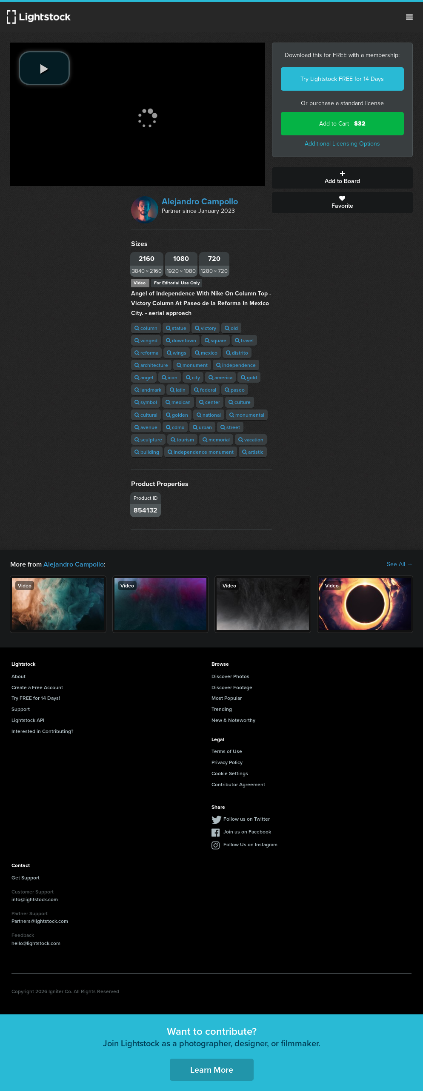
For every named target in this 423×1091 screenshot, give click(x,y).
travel (244, 340)
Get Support (25, 877)
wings (176, 352)
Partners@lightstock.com (39, 921)
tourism (182, 439)
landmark (147, 389)
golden (177, 414)
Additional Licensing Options (342, 143)
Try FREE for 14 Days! (35, 698)
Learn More (211, 1069)
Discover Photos (230, 676)
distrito (237, 352)
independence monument (201, 451)
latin (178, 389)
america (220, 377)
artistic (252, 451)
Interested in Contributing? (42, 731)
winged (145, 340)
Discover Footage (232, 687)
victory (205, 328)
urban (202, 427)
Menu (409, 17)
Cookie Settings (230, 773)
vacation (250, 439)
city (193, 377)
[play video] (44, 68)
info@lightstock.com (34, 899)
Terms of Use (227, 751)
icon (169, 377)
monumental (246, 414)
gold (249, 377)
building (146, 451)
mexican (178, 402)
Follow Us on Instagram (250, 844)
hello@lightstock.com (35, 943)
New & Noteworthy (233, 720)
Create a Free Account (37, 687)
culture (240, 402)
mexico (206, 352)
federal (205, 389)
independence (236, 365)
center (209, 402)
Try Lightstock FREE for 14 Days (342, 78)
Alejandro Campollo (200, 201)
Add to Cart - (342, 123)
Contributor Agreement (238, 784)
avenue (145, 427)
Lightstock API (27, 720)
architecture (151, 365)
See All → (400, 564)
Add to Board (342, 178)
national (209, 414)
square (215, 340)
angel (143, 377)
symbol (145, 402)
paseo (235, 389)
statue (176, 328)
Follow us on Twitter (246, 818)
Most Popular (227, 698)
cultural (145, 414)
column (145, 328)
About (18, 676)
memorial (216, 439)
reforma (146, 352)
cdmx (175, 427)
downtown (181, 340)
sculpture (148, 439)
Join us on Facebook (247, 831)
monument (192, 365)
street (230, 427)
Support (20, 709)
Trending (222, 709)
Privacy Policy (227, 762)
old (231, 328)
